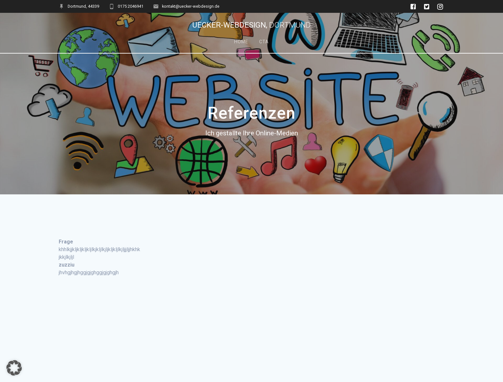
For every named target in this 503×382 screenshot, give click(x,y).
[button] (14, 368)
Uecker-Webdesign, (251, 25)
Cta (264, 42)
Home (241, 42)
